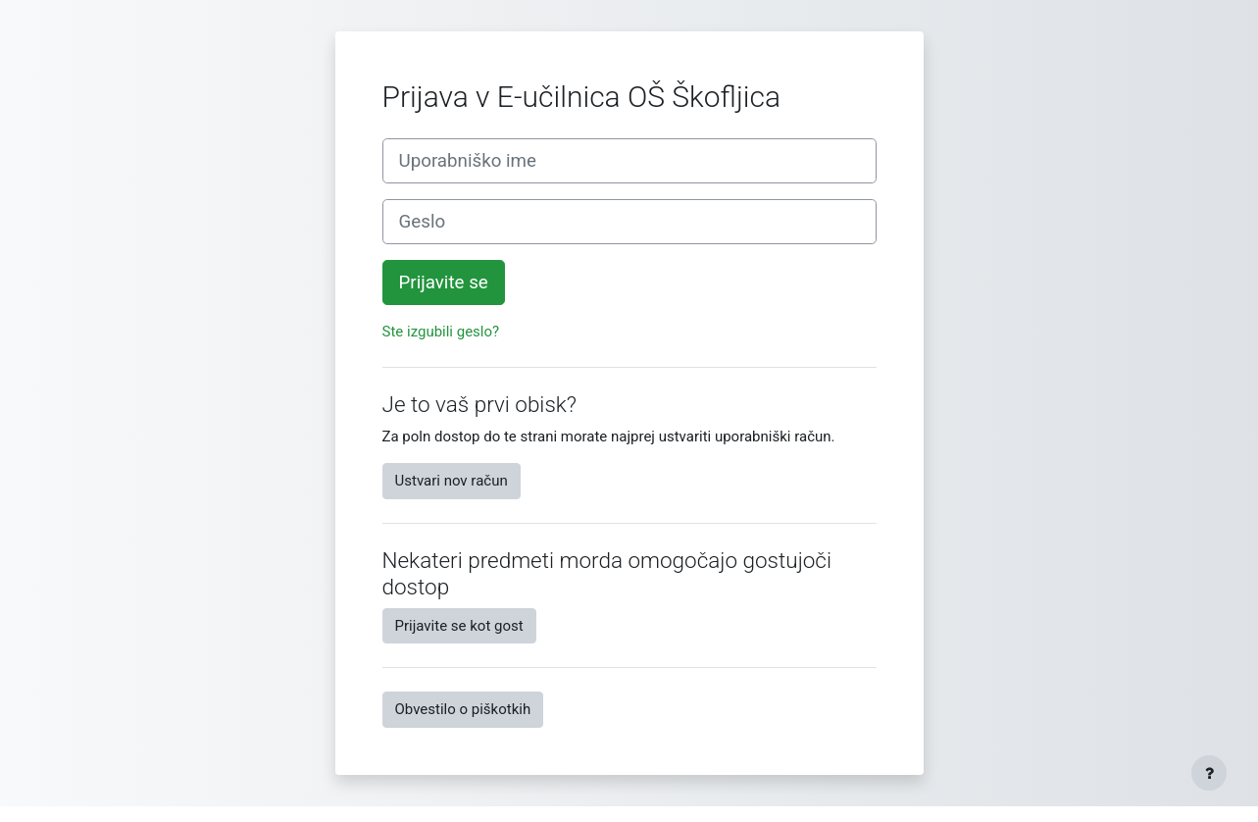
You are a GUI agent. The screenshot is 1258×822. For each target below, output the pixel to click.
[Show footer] (1209, 773)
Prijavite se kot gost (459, 626)
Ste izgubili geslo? (441, 331)
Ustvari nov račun (451, 480)
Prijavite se (443, 282)
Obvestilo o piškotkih (463, 709)
